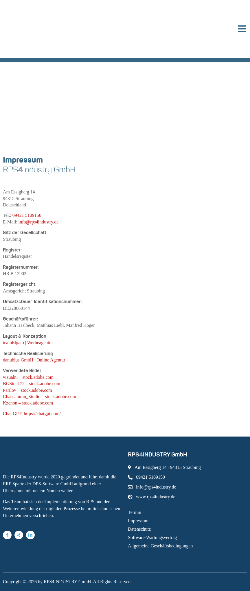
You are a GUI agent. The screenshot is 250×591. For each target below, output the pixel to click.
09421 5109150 (26, 215)
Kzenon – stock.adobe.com (28, 402)
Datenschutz (139, 529)
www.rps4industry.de (151, 496)
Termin (134, 512)
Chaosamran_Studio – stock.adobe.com (39, 396)
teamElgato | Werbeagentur (28, 342)
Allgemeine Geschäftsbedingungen (160, 545)
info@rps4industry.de (39, 221)
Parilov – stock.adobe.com (27, 390)
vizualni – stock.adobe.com (28, 377)
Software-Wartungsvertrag (152, 537)
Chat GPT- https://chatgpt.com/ (32, 413)
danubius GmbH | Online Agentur (34, 359)
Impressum (138, 520)
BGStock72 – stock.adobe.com (31, 383)
